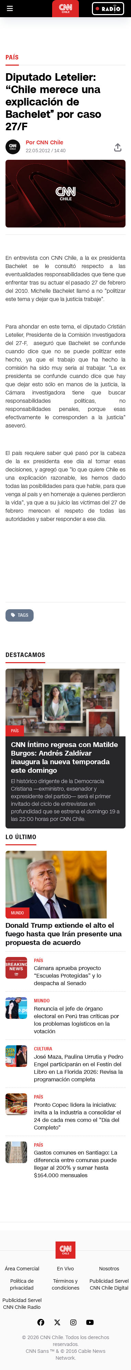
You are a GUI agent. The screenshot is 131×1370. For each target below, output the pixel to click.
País (12, 57)
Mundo (42, 1001)
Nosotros (109, 1269)
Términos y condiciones (65, 1284)
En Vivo (65, 1269)
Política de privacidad (22, 1284)
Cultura (43, 1049)
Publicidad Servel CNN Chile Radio (21, 1304)
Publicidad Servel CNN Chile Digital (109, 1284)
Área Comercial (22, 1269)
